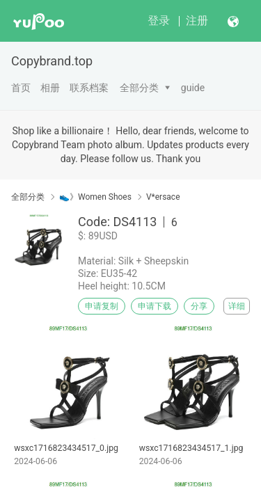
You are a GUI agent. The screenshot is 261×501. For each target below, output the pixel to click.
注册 (197, 20)
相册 (50, 87)
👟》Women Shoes (95, 197)
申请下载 (154, 306)
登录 (159, 20)
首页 (21, 87)
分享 (199, 306)
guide (193, 87)
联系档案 (89, 87)
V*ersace (163, 197)
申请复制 (101, 306)
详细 (236, 306)
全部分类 (139, 87)
